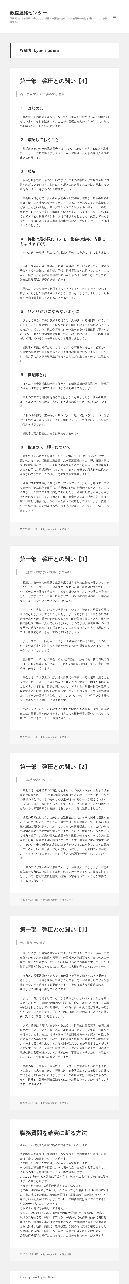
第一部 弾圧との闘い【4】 (55, 81)
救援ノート (68, 529)
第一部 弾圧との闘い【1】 (55, 929)
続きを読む (62, 718)
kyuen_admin (50, 529)
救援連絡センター (28, 13)
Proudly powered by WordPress (37, 1277)
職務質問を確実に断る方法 (53, 1132)
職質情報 (66, 1254)
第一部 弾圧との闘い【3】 (55, 559)
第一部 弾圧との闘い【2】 (55, 766)
